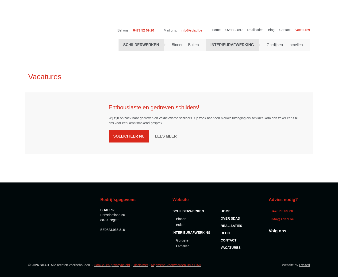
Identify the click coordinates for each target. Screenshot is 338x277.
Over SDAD (233, 30)
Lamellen (295, 45)
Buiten (193, 45)
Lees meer (166, 136)
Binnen (178, 45)
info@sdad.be (191, 30)
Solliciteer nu (129, 136)
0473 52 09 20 (143, 30)
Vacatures (302, 30)
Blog (271, 30)
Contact (285, 30)
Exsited (304, 265)
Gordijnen (275, 45)
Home (216, 30)
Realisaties (255, 30)
